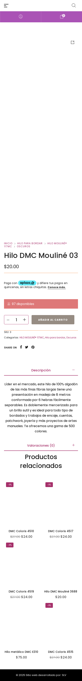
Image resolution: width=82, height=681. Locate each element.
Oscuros (23, 246)
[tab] (41, 370)
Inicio (8, 243)
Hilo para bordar (30, 243)
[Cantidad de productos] (16, 319)
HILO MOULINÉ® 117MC (31, 337)
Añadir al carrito (53, 319)
